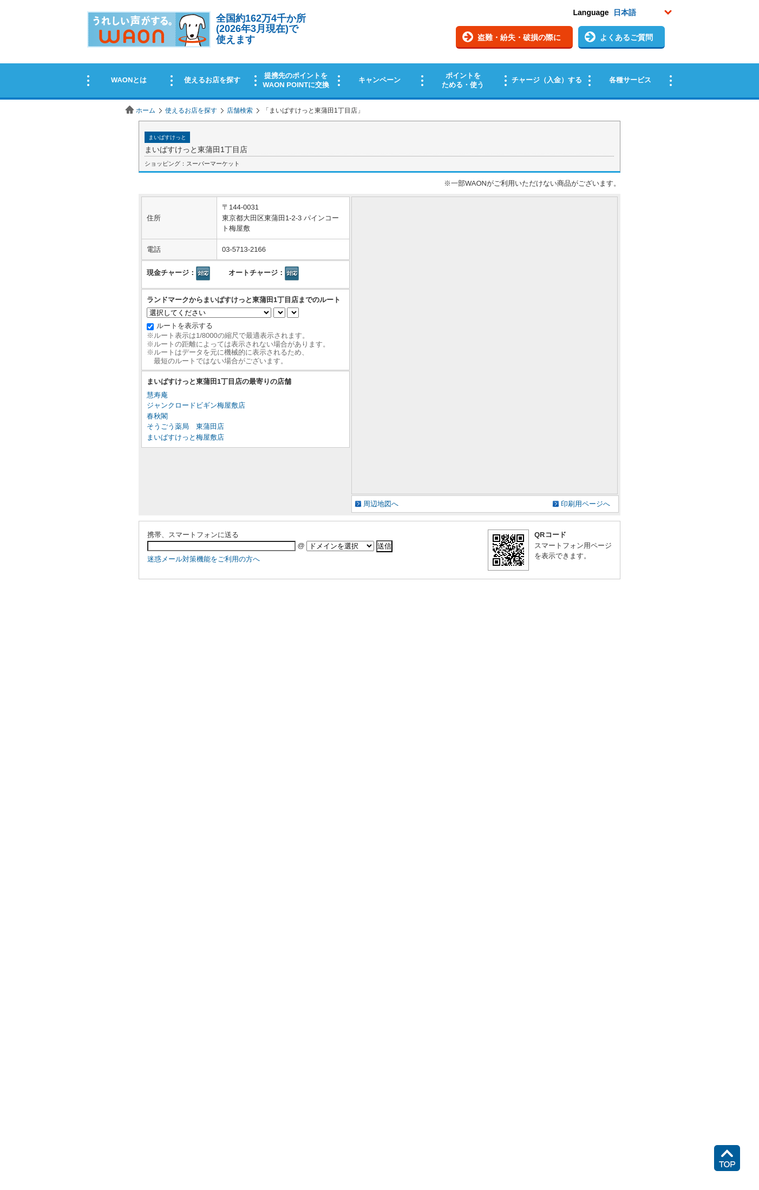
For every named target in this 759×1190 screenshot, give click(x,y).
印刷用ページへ (585, 504)
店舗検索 (240, 110)
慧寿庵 (157, 395)
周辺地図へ (380, 504)
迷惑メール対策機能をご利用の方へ (203, 559)
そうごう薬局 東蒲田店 (185, 426)
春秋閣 (157, 416)
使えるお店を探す (191, 110)
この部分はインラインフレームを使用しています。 (379, 50)
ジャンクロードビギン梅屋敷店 (196, 405)
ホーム (145, 110)
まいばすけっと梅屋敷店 (185, 437)
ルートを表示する (184, 326)
